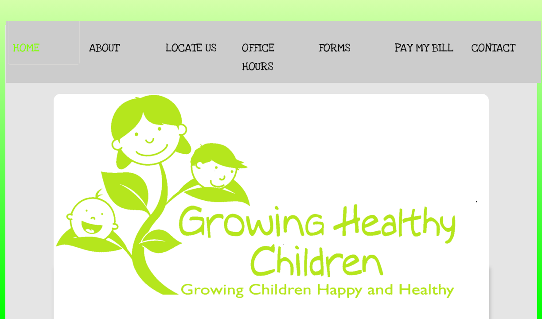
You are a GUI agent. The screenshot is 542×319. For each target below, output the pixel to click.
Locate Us (191, 48)
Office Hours (258, 57)
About (104, 48)
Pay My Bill (424, 48)
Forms (334, 48)
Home (26, 48)
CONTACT (493, 48)
